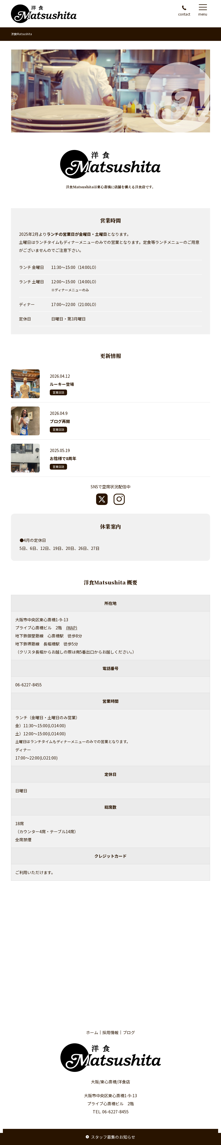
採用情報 (110, 1032)
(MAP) (71, 628)
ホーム (92, 1032)
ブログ (129, 1032)
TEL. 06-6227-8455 (111, 1111)
